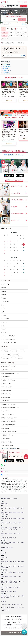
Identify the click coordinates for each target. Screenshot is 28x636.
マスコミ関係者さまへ (8, 624)
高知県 (14, 538)
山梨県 (18, 518)
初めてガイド (4, 604)
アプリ (7, 610)
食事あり (3, 329)
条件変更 (24, 24)
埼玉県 (14, 512)
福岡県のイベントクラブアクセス (9, 418)
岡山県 (10, 533)
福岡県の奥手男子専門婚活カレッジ (9, 407)
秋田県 (14, 508)
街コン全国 (3, 553)
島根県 (6, 533)
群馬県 (10, 512)
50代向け (3, 298)
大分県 (18, 542)
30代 (26, 35)
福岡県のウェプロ (5, 438)
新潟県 (2, 518)
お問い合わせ (12, 627)
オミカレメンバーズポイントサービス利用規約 (14, 619)
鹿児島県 (3, 544)
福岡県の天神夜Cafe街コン (7, 414)
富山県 (6, 518)
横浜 (7, 514)
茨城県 (2, 512)
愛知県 (10, 523)
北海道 (2, 503)
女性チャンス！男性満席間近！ (8, 336)
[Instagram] (14, 471)
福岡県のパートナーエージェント (9, 366)
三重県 (19, 523)
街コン (4, 35)
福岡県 (5, 154)
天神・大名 (12, 32)
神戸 (6, 529)
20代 (22, 35)
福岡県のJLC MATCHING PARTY (8, 431)
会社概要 (6, 627)
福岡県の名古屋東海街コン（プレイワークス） (12, 373)
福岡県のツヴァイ (5, 376)
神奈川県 (3, 514)
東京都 (22, 512)
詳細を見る (9, 100)
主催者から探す (10, 607)
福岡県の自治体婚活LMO (7, 445)
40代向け (3, 294)
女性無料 (3, 315)
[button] (18, 2)
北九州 (25, 32)
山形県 (18, 508)
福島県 (22, 508)
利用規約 (19, 616)
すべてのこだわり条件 (13, 35)
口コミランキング (19, 607)
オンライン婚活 (5, 318)
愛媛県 (10, 538)
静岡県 (6, 523)
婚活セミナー (4, 322)
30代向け (3, 291)
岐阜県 (2, 523)
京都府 (6, 527)
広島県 (14, 533)
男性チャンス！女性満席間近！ (8, 339)
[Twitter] (14, 468)
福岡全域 (4, 32)
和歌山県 (15, 529)
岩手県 (6, 508)
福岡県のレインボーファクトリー (9, 404)
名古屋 (14, 523)
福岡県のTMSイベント (6, 387)
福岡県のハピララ (5, 397)
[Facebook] (14, 475)
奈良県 (10, 529)
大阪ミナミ (20, 527)
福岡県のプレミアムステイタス (8, 421)
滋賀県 (2, 527)
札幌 (6, 503)
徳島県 (2, 538)
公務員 (3, 325)
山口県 (18, 533)
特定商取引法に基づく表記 (13, 622)
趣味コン (3, 308)
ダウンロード (23, 6)
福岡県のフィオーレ (6, 383)
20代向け (3, 287)
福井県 (14, 518)
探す (22, 19)
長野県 (22, 518)
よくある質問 (20, 627)
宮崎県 (22, 542)
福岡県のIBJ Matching (6, 369)
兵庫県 (2, 529)
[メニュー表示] (26, 2)
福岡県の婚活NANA (6, 393)
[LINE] (14, 465)
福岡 (8, 2)
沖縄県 (7, 544)
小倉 (16, 154)
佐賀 (6, 38)
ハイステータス (5, 284)
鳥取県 (2, 533)
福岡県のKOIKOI (5, 400)
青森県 (2, 508)
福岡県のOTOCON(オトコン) (8, 380)
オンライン (19, 604)
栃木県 (6, 512)
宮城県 (10, 508)
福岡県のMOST (5, 411)
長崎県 (10, 542)
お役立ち (3, 610)
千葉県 (18, 512)
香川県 (6, 538)
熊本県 (14, 542)
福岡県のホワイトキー (6, 390)
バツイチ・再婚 (5, 301)
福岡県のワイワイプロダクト (8, 424)
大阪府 (10, 527)
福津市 (19, 358)
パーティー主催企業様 (19, 624)
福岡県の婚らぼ (5, 428)
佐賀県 (6, 542)
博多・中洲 (19, 32)
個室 (2, 311)
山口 (3, 38)
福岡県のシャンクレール (7, 435)
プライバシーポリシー (11, 616)
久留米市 (16, 354)
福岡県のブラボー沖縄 (6, 442)
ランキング (3, 607)
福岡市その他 (11, 154)
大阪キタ (15, 527)
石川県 (10, 518)
